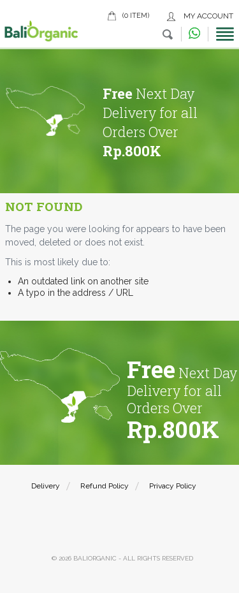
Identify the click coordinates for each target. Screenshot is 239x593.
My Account (208, 15)
